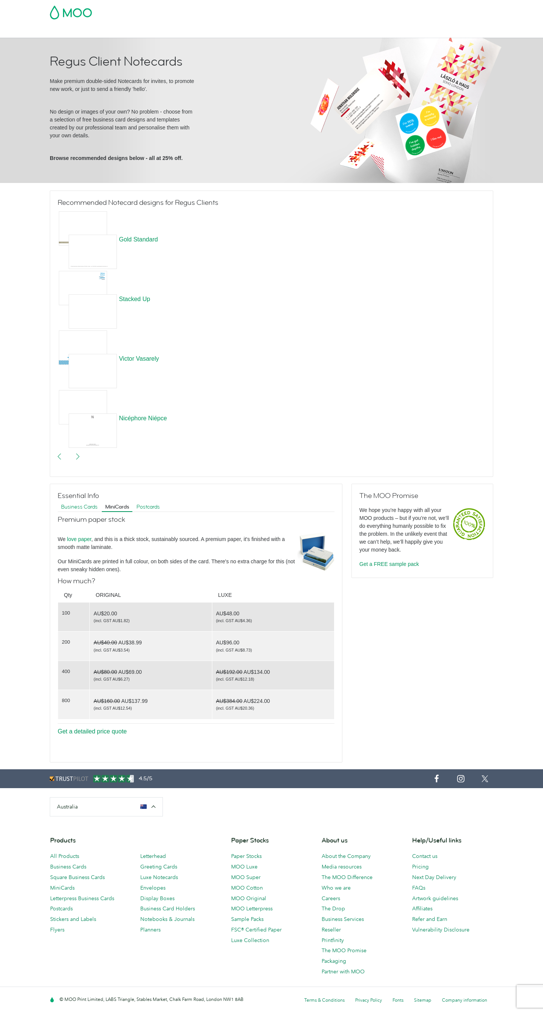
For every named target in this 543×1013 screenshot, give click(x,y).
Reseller (331, 929)
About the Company (346, 856)
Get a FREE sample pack (389, 564)
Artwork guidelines (435, 898)
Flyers (189, 31)
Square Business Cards (77, 877)
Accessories (254, 31)
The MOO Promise (344, 950)
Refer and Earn (429, 919)
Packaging (334, 961)
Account (375, 10)
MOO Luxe (244, 866)
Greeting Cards (158, 866)
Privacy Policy (368, 1000)
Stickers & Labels (152, 31)
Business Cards (69, 31)
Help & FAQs (365, 31)
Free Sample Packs (335, 10)
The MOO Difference (347, 877)
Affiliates (422, 908)
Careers (331, 898)
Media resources (342, 866)
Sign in (401, 10)
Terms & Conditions (324, 1000)
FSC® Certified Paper (256, 929)
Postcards (110, 31)
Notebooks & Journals (167, 919)
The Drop (333, 908)
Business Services (299, 31)
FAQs (418, 887)
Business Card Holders (167, 908)
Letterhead (153, 856)
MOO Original (248, 898)
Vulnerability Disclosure (440, 929)
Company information (464, 1000)
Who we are (336, 887)
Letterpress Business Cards (82, 898)
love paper (79, 539)
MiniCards (117, 506)
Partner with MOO (343, 971)
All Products (64, 856)
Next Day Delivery (434, 877)
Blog (335, 31)
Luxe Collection (250, 940)
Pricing (420, 866)
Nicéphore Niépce (143, 418)
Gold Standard (138, 239)
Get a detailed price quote (92, 731)
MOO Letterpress (252, 908)
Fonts (398, 1000)
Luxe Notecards (159, 877)
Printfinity (333, 940)
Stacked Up (134, 299)
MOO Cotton (247, 887)
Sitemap (422, 1000)
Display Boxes (157, 898)
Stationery (218, 31)
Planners (150, 929)
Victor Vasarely (139, 358)
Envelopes (153, 887)
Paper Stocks (246, 856)
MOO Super (246, 877)
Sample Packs (247, 919)
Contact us (424, 856)
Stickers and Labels (73, 919)
